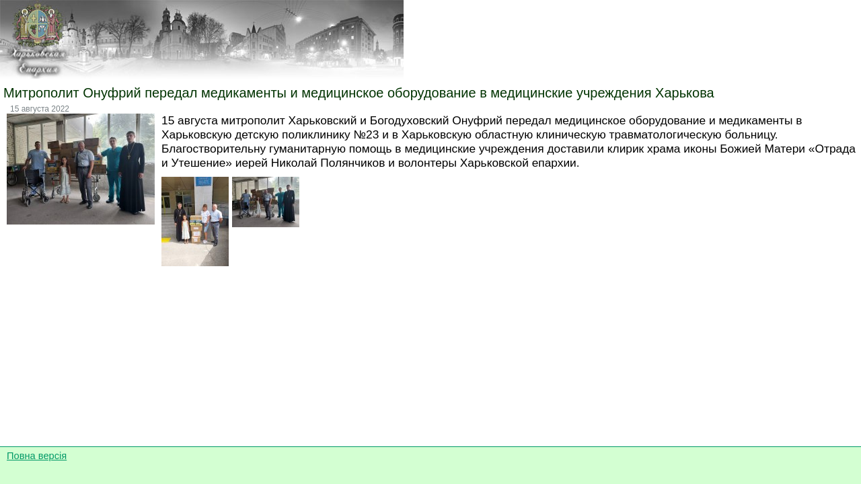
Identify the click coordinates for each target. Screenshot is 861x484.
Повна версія (37, 455)
